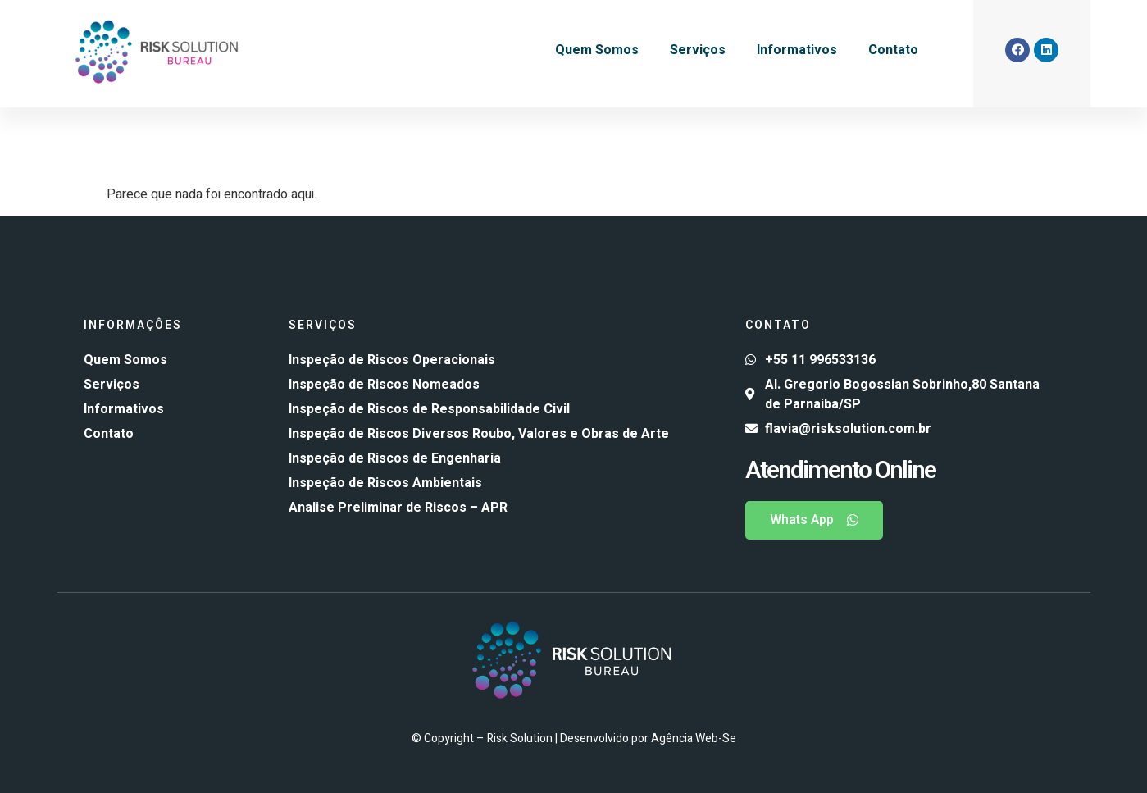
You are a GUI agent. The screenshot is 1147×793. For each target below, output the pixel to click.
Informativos (797, 50)
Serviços (698, 50)
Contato (893, 50)
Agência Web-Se (693, 738)
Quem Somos (597, 50)
